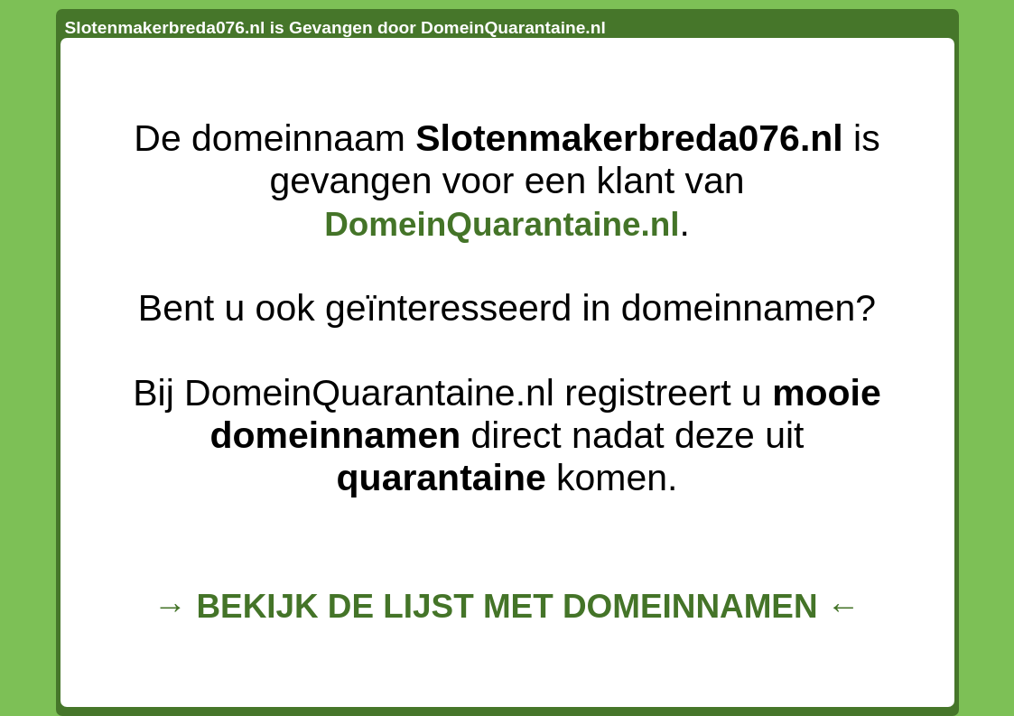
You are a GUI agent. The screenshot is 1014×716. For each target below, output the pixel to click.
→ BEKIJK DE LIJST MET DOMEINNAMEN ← (506, 606)
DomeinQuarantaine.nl (501, 224)
